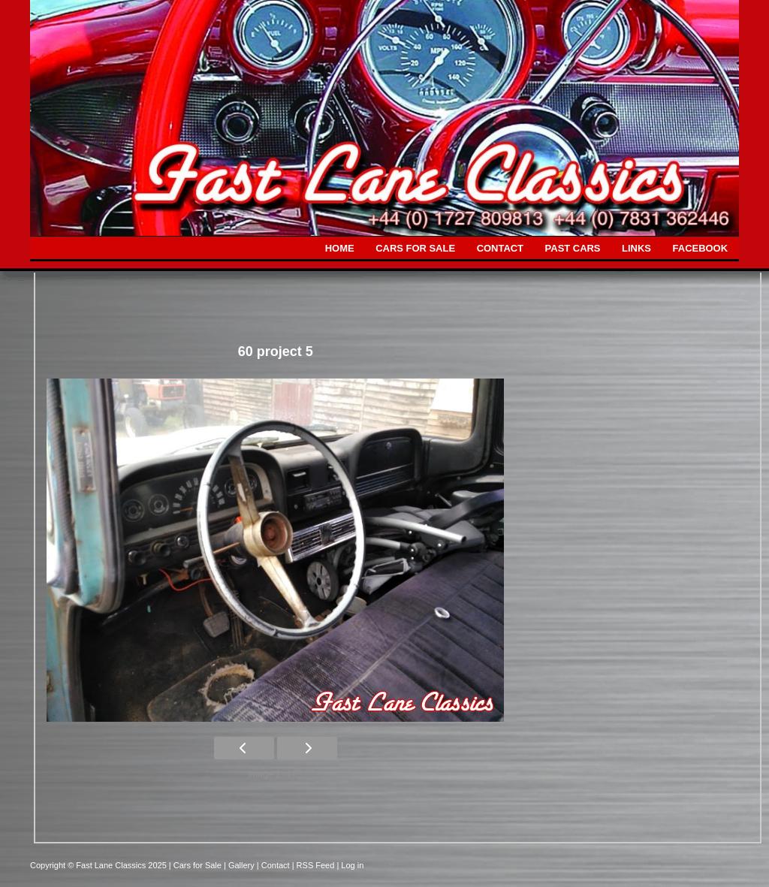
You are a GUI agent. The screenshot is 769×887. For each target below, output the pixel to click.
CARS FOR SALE (415, 248)
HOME (339, 248)
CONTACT (500, 248)
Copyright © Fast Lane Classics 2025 (99, 865)
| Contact (274, 865)
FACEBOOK (700, 248)
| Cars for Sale (196, 865)
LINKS (636, 248)
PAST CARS (573, 248)
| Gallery (240, 865)
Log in (352, 865)
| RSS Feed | (317, 865)
